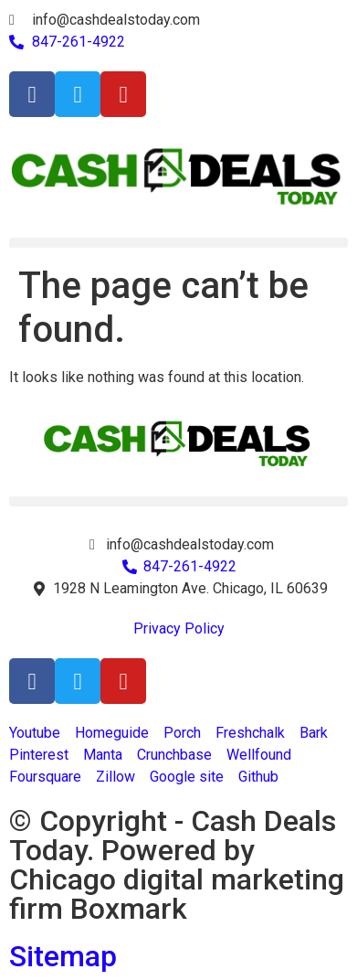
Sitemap (63, 956)
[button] (178, 243)
